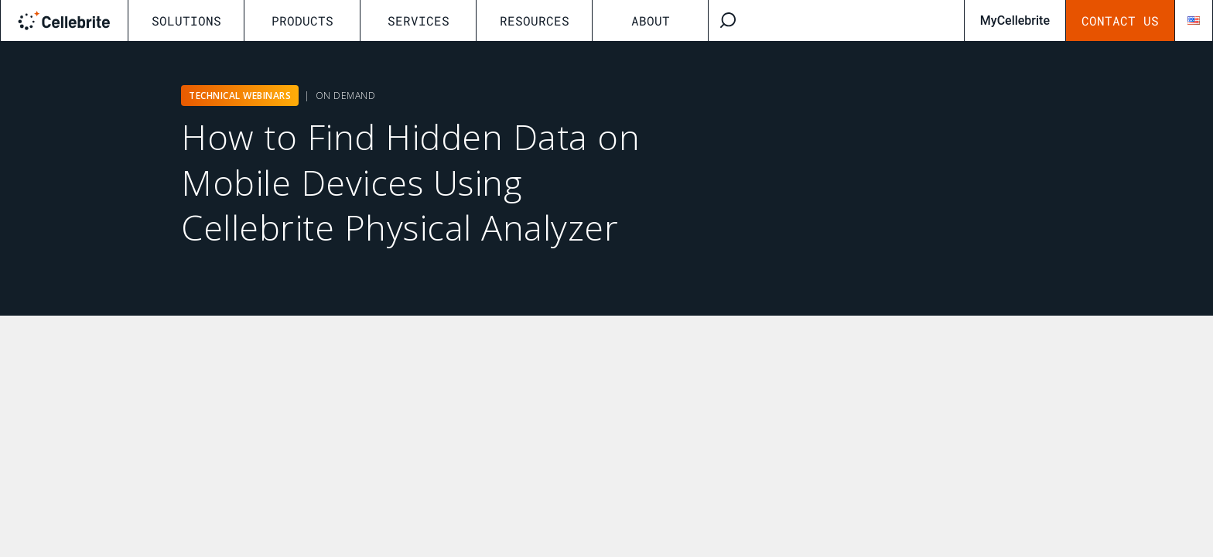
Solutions (186, 20)
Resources (534, 20)
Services (418, 20)
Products (302, 20)
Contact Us (1120, 20)
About (650, 20)
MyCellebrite (1015, 20)
